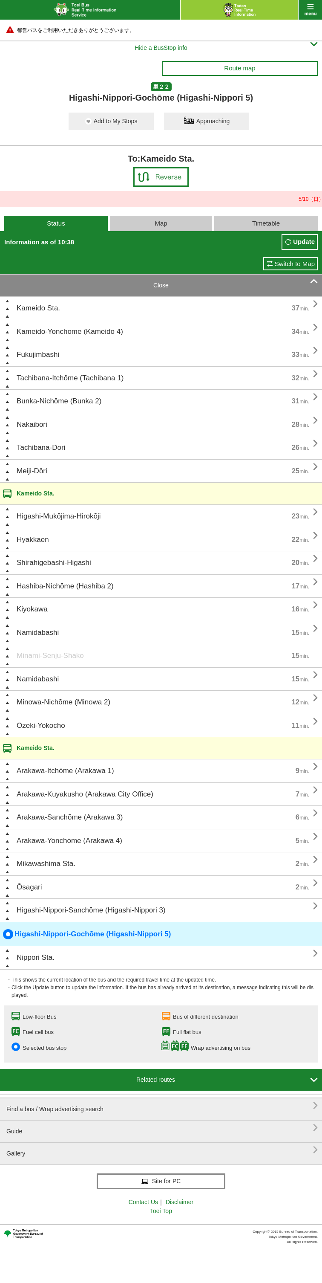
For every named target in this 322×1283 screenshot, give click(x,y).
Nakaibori (32, 424)
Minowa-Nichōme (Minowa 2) (63, 702)
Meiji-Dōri (32, 471)
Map (161, 223)
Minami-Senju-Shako (50, 656)
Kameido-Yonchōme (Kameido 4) (70, 331)
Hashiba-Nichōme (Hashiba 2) (65, 586)
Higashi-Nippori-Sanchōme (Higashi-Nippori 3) (91, 910)
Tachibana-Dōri (41, 447)
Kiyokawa (32, 609)
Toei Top (161, 1211)
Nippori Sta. (36, 957)
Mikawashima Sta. (46, 864)
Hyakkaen (33, 540)
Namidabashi (38, 632)
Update (304, 241)
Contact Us (143, 1202)
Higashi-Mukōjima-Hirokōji (59, 516)
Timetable (266, 223)
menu (310, 10)
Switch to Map (295, 263)
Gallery (162, 1150)
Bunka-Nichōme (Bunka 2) (59, 401)
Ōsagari (29, 887)
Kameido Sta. (38, 308)
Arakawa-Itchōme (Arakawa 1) (65, 771)
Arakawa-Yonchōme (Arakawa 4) (69, 841)
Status (56, 223)
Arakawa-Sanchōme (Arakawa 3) (70, 817)
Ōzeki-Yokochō (41, 725)
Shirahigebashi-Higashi (54, 563)
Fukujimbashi (38, 354)
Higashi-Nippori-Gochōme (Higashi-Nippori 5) (87, 934)
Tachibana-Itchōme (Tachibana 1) (70, 378)
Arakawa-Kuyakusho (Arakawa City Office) (85, 794)
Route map (239, 68)
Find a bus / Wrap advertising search (162, 1105)
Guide (162, 1128)
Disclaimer (179, 1202)
